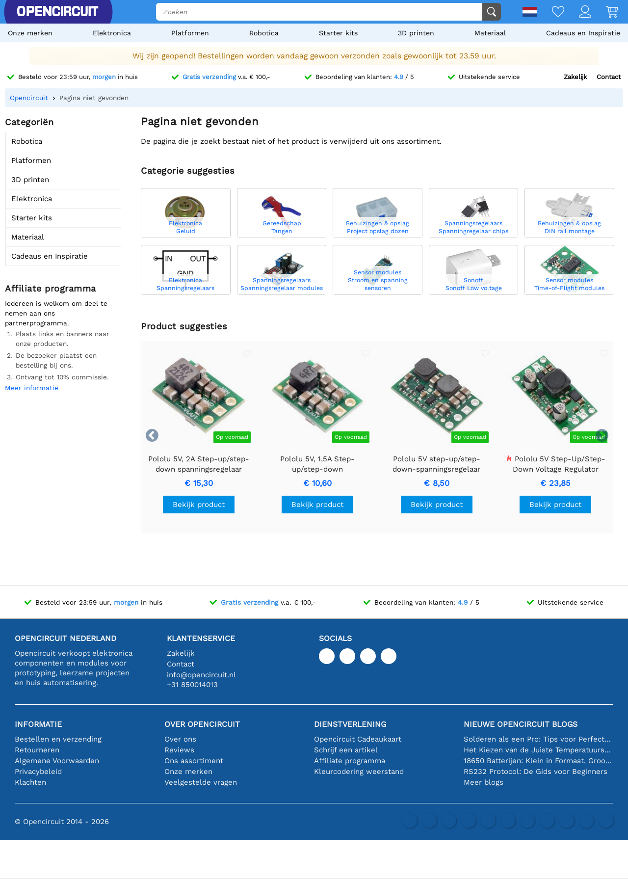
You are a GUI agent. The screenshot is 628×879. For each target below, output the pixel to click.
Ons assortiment (193, 760)
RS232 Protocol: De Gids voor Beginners (535, 771)
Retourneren (37, 750)
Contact (609, 76)
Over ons (180, 739)
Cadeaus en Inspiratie (583, 33)
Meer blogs (483, 782)
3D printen (416, 33)
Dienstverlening (350, 724)
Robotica (264, 33)
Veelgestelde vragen (200, 782)
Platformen (190, 33)
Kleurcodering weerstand (359, 771)
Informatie (38, 724)
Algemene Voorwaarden (57, 760)
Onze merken (30, 33)
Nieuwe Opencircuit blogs (520, 724)
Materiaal (490, 33)
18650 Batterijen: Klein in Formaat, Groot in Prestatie (538, 760)
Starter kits (338, 33)
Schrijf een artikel (346, 750)
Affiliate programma (349, 760)
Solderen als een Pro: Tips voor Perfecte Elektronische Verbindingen (538, 739)
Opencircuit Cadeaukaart (357, 739)
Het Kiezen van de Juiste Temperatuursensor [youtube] (538, 750)
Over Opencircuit (202, 724)
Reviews (179, 750)
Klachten (30, 782)
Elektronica (112, 33)
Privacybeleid (38, 771)
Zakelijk (575, 76)
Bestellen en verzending (58, 739)
